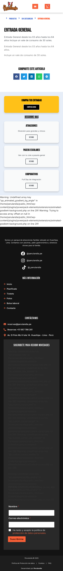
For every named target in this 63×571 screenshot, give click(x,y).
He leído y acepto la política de (29, 531)
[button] (16, 76)
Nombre (14, 506)
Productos (13, 18)
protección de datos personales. (29, 533)
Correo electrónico (20, 518)
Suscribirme (17, 539)
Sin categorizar (27, 18)
